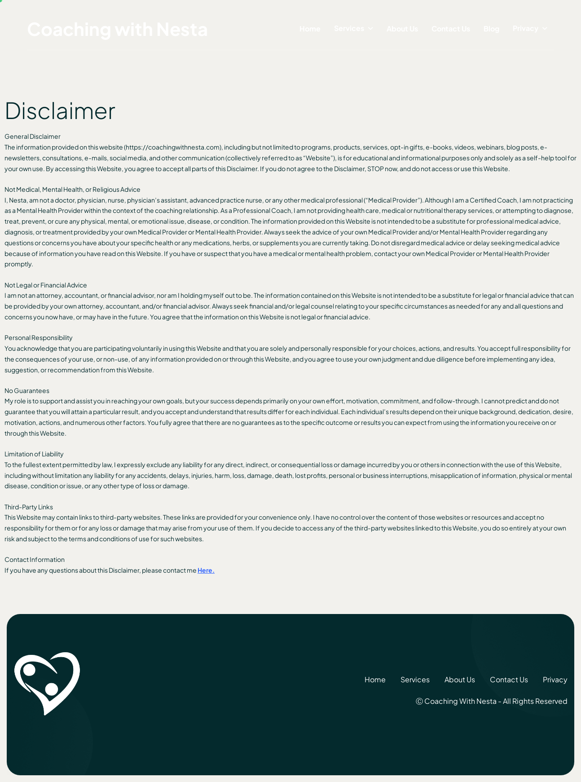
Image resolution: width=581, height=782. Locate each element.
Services (349, 28)
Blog (491, 28)
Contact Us (450, 28)
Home (310, 28)
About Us (402, 28)
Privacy (525, 28)
